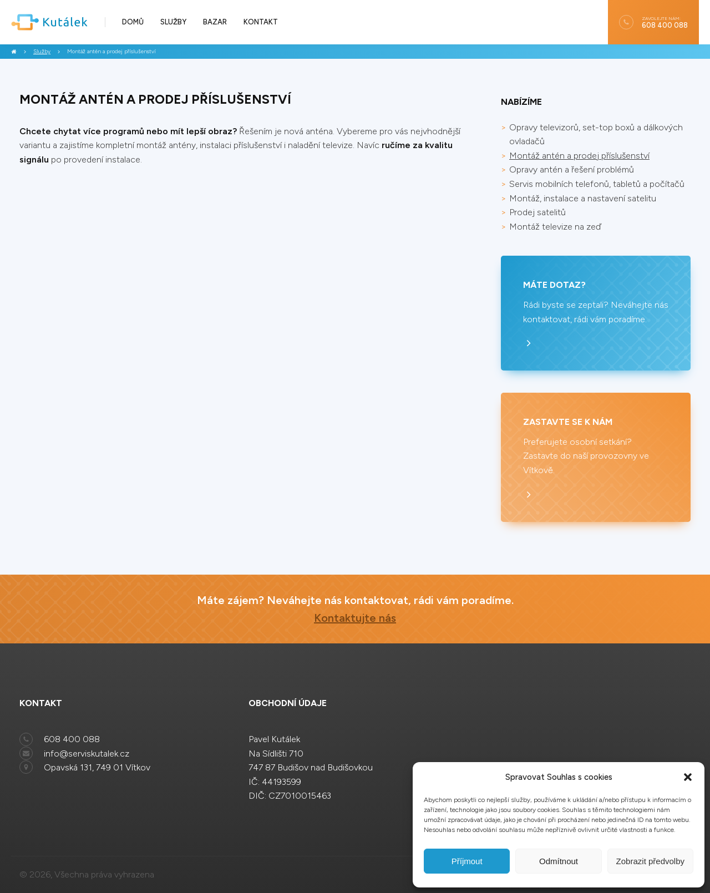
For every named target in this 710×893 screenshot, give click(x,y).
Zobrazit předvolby (650, 861)
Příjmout (467, 861)
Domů (133, 22)
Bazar (215, 22)
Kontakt (261, 22)
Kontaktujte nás (355, 618)
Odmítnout (558, 861)
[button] (687, 777)
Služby (173, 22)
